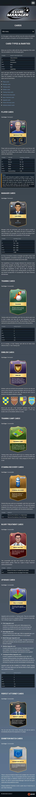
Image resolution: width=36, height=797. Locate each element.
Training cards (6, 87)
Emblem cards (6, 89)
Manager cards (6, 84)
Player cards (6, 81)
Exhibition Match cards (8, 105)
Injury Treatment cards (8, 97)
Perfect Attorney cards (8, 102)
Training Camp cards (8, 92)
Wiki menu (5, 31)
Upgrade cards (6, 100)
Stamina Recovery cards (9, 94)
